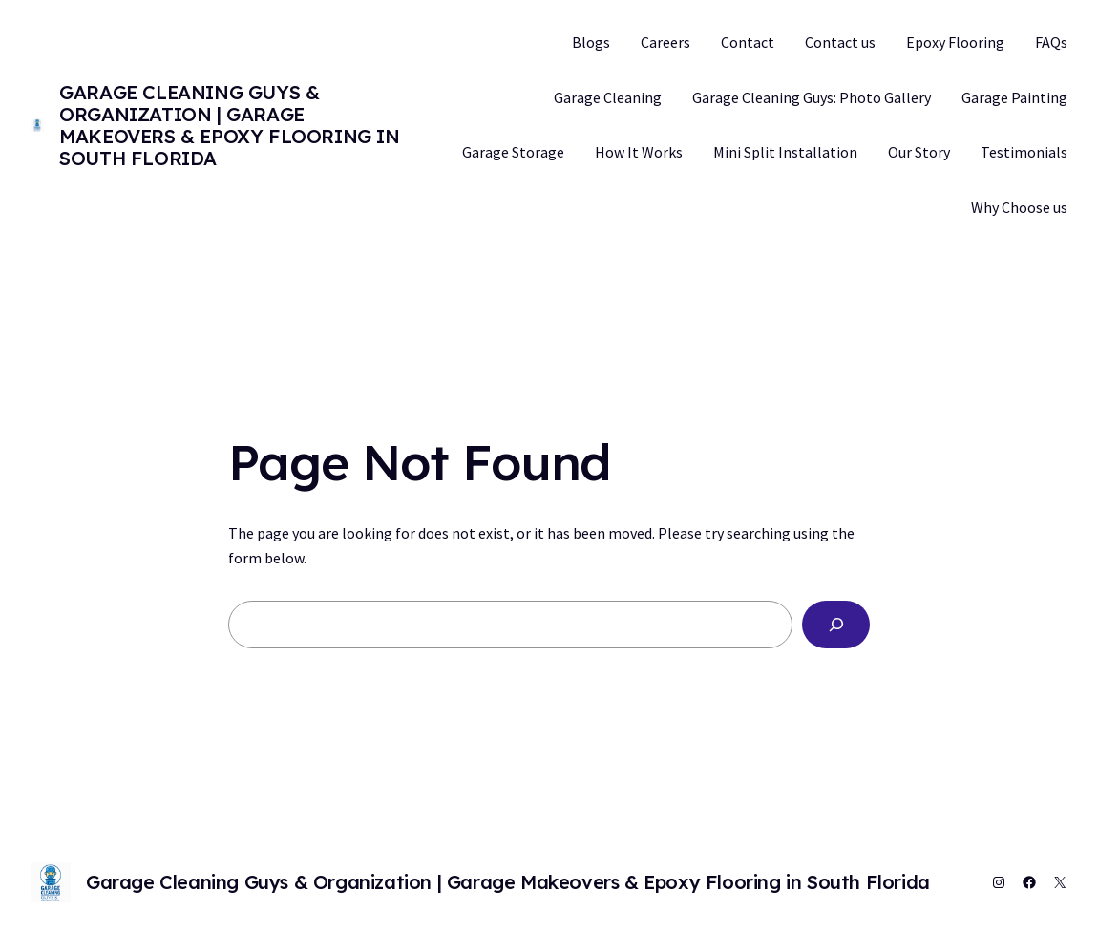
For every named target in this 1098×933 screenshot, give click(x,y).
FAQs (1051, 42)
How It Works (639, 151)
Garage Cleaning (608, 97)
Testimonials (1024, 151)
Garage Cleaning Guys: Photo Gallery (811, 97)
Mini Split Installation (785, 151)
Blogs (591, 42)
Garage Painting (1014, 97)
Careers (665, 42)
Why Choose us (1019, 207)
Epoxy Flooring (955, 42)
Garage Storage (513, 151)
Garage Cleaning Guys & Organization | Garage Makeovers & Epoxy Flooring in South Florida (229, 125)
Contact (747, 42)
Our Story (919, 151)
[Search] (836, 624)
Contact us (840, 42)
